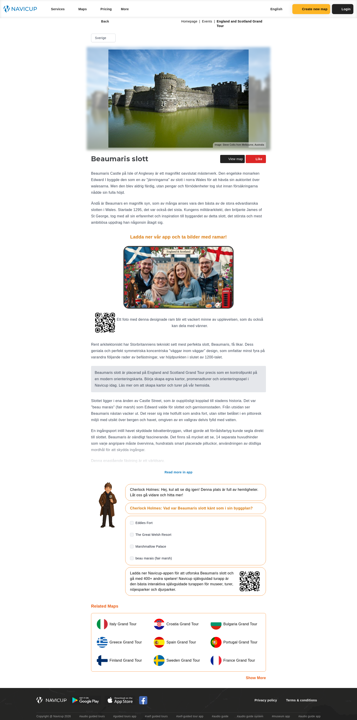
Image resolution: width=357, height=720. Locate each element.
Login (343, 9)
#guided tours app (124, 716)
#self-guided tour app (189, 716)
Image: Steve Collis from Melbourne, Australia (239, 145)
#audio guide (220, 716)
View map (232, 159)
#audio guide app (309, 716)
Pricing (106, 9)
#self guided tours (156, 716)
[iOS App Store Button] (120, 700)
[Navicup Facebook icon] (143, 700)
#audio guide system (250, 716)
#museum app (281, 716)
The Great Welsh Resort (153, 534)
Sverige (104, 38)
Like (255, 159)
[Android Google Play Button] (85, 700)
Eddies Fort (144, 523)
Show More (256, 678)
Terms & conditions (301, 700)
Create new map (311, 9)
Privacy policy (266, 700)
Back (102, 21)
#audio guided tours (92, 716)
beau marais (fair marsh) (153, 558)
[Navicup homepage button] (22, 9)
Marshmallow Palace (150, 546)
